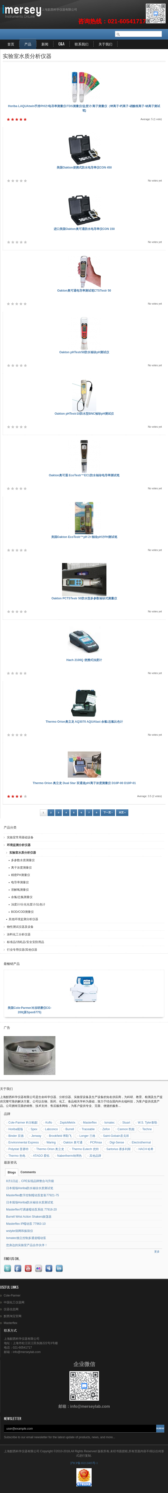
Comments (28, 1172)
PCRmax (96, 1142)
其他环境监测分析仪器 (23, 919)
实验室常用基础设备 (20, 837)
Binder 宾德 (16, 1136)
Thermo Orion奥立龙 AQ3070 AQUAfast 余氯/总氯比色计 (84, 721)
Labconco (51, 1129)
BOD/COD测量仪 (22, 912)
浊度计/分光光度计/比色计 (28, 904)
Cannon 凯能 (126, 1129)
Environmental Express (23, 1142)
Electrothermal (141, 1142)
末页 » (122, 812)
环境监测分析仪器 (19, 845)
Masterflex (90, 1122)
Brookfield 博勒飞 (60, 1136)
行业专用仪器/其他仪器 (22, 949)
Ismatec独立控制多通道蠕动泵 (26, 1238)
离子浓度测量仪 (21, 867)
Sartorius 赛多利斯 (118, 1149)
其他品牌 (95, 1155)
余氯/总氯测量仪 (22, 897)
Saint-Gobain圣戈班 (116, 1136)
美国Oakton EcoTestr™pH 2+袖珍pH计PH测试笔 (84, 537)
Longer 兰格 (87, 1136)
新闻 (44, 43)
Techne (147, 1129)
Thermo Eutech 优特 (85, 1149)
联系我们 (81, 43)
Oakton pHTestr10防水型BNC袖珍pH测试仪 (84, 413)
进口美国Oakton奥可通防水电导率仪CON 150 (84, 229)
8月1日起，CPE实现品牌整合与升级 (30, 1181)
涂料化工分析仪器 (19, 934)
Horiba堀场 (15, 1129)
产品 (27, 43)
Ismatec (109, 1122)
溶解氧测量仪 (20, 889)
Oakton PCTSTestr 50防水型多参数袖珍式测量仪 (84, 598)
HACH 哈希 (145, 1149)
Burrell (70, 1129)
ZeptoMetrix (67, 1122)
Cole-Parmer (12, 1295)
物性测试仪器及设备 (20, 927)
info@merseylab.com (90, 1406)
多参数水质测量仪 (23, 860)
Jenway (36, 1136)
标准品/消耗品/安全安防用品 (25, 942)
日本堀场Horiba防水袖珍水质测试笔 (29, 1188)
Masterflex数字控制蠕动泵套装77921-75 (32, 1195)
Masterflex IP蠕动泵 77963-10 (26, 1223)
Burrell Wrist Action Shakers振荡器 (29, 1216)
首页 (10, 43)
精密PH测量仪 (20, 875)
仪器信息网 (11, 1309)
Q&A (61, 43)
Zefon (106, 1129)
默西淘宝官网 (12, 1316)
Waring (51, 1142)
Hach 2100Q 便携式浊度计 (84, 660)
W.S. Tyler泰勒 (147, 1122)
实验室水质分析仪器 (22, 852)
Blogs (12, 1172)
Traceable (88, 1129)
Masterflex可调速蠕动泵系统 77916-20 (31, 1209)
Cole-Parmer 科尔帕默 (23, 1122)
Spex (34, 1129)
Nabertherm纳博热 (69, 1155)
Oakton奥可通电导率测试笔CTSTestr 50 (84, 290)
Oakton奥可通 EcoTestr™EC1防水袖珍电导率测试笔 (84, 475)
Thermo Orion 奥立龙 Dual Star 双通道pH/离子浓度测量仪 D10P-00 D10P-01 (84, 783)
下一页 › (107, 812)
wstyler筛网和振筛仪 (19, 1231)
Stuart (126, 1122)
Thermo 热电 (16, 1155)
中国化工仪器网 (14, 1302)
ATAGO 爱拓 (41, 1155)
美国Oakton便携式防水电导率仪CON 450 (84, 167)
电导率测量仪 (20, 882)
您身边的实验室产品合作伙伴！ (27, 1245)
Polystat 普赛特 (18, 1149)
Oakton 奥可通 (73, 1142)
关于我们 (105, 43)
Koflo (48, 1122)
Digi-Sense (117, 1142)
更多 (157, 1251)
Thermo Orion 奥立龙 (50, 1149)
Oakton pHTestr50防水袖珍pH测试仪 (84, 352)
